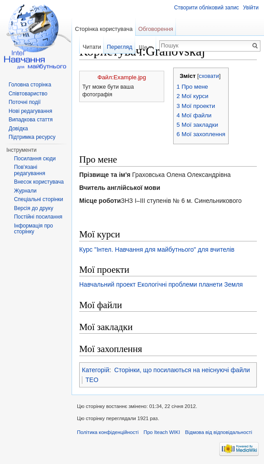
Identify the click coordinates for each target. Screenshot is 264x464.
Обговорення (155, 29)
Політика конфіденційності (108, 432)
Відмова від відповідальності (218, 432)
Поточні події (25, 102)
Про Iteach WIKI (162, 432)
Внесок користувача (39, 182)
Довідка (18, 128)
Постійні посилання (38, 217)
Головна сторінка (30, 85)
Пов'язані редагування (29, 170)
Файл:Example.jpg (122, 77)
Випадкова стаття (30, 119)
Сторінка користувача (103, 29)
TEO (91, 379)
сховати (209, 76)
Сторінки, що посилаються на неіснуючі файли (182, 370)
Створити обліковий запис (206, 7)
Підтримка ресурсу (32, 137)
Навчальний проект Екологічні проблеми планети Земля (161, 284)
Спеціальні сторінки (38, 199)
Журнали (25, 191)
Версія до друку (33, 208)
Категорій (95, 370)
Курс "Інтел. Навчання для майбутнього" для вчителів (156, 249)
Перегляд (119, 46)
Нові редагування (30, 111)
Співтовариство (28, 93)
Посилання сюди (34, 158)
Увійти (251, 7)
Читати (92, 46)
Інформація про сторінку (33, 229)
